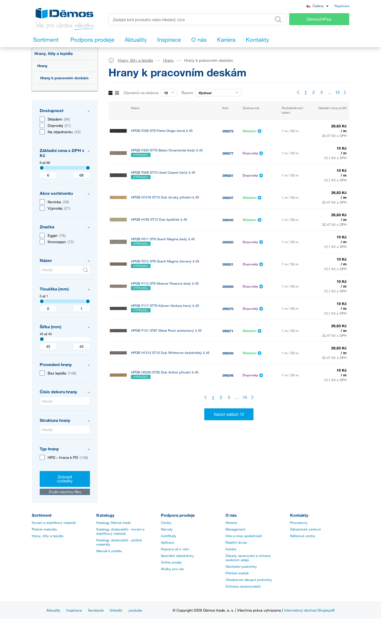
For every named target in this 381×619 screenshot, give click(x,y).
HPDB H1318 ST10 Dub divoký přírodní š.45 (165, 197)
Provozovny (299, 522)
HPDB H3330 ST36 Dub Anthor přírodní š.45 (164, 372)
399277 (227, 153)
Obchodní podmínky (241, 566)
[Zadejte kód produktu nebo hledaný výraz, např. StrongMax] (197, 19)
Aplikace (167, 542)
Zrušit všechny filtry (65, 491)
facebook (96, 610)
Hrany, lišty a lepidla (53, 53)
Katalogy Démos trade (113, 522)
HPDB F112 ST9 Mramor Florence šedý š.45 (165, 283)
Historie (231, 522)
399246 (227, 353)
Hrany (42, 65)
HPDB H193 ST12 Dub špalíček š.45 (159, 219)
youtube (135, 610)
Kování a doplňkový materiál (54, 522)
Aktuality (53, 610)
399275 (227, 131)
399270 (227, 309)
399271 (227, 331)
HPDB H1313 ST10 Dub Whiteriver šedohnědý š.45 (170, 353)
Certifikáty (168, 536)
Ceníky (166, 522)
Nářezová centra (302, 536)
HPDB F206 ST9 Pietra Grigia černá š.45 (162, 131)
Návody (167, 529)
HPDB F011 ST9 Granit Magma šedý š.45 (163, 239)
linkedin (116, 610)
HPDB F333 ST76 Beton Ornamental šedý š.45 (167, 150)
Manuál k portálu (109, 551)
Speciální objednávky (177, 555)
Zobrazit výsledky (65, 478)
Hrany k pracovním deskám (64, 78)
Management (235, 529)
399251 (227, 264)
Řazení (187, 92)
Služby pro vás (172, 569)
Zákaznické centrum (305, 529)
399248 (227, 375)
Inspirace (74, 610)
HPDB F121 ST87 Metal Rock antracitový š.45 (166, 330)
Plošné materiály (44, 529)
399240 (227, 220)
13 (337, 92)
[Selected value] (41, 167)
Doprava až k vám (175, 549)
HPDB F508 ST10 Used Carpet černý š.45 (163, 172)
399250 (227, 242)
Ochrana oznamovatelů (243, 586)
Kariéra (230, 549)
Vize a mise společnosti (243, 536)
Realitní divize (236, 542)
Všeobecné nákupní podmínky (248, 580)
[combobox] (317, 5)
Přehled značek (237, 573)
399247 (227, 198)
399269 (227, 286)
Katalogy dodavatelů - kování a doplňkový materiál (120, 531)
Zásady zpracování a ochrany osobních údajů (248, 557)
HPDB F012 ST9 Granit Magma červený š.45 (165, 261)
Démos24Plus (319, 19)
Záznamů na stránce (141, 92)
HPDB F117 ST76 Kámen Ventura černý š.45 (165, 306)
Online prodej (171, 562)
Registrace (341, 6)
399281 (227, 175)
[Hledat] (65, 270)
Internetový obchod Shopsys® (309, 610)
